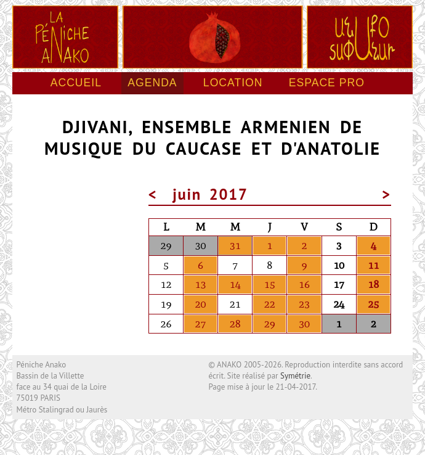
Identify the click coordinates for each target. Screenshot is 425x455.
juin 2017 (210, 194)
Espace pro (327, 82)
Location (233, 82)
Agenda (152, 82)
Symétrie (295, 376)
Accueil (76, 82)
